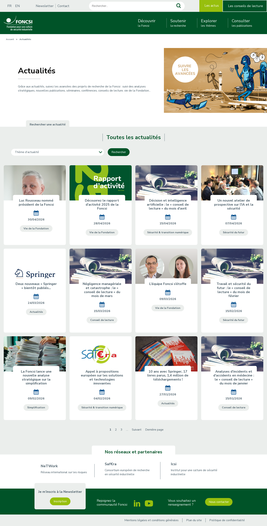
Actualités (36, 312)
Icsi (174, 464)
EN (17, 6)
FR (9, 6)
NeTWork (49, 466)
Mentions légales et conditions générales (151, 520)
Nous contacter (219, 502)
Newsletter (45, 6)
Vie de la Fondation (36, 228)
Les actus (212, 5)
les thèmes (209, 23)
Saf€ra (110, 464)
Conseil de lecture (102, 320)
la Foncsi (146, 23)
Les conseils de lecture (245, 6)
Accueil (10, 39)
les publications (242, 23)
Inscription (60, 501)
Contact (63, 6)
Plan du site (194, 520)
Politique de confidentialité (227, 520)
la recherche (178, 23)
